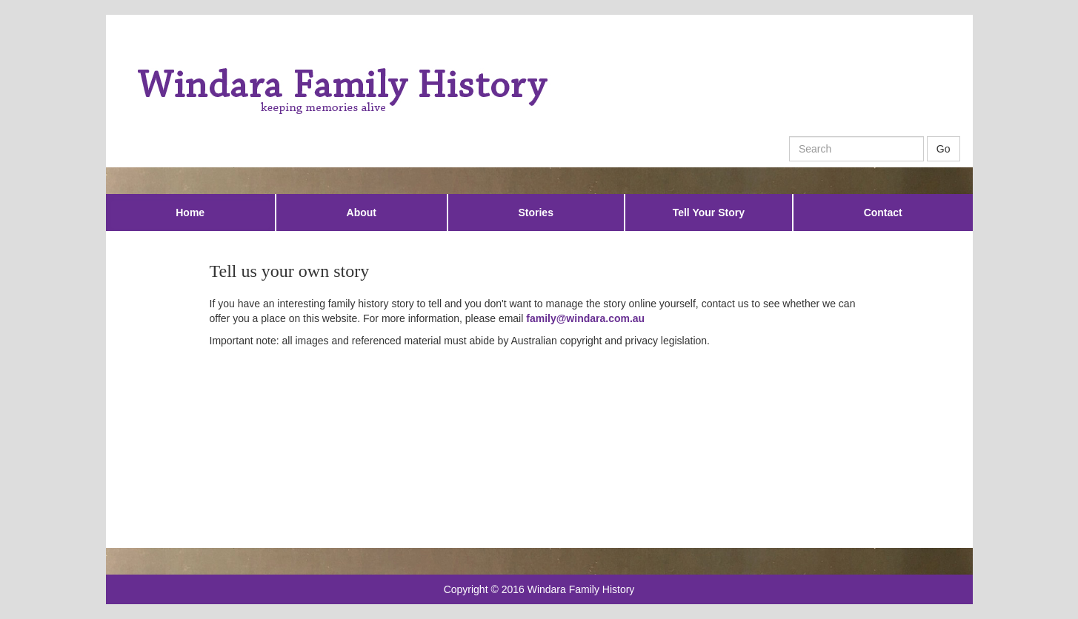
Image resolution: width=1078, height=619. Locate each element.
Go (943, 149)
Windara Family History (581, 589)
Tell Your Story (709, 212)
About (361, 212)
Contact (883, 212)
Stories (535, 212)
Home (190, 212)
